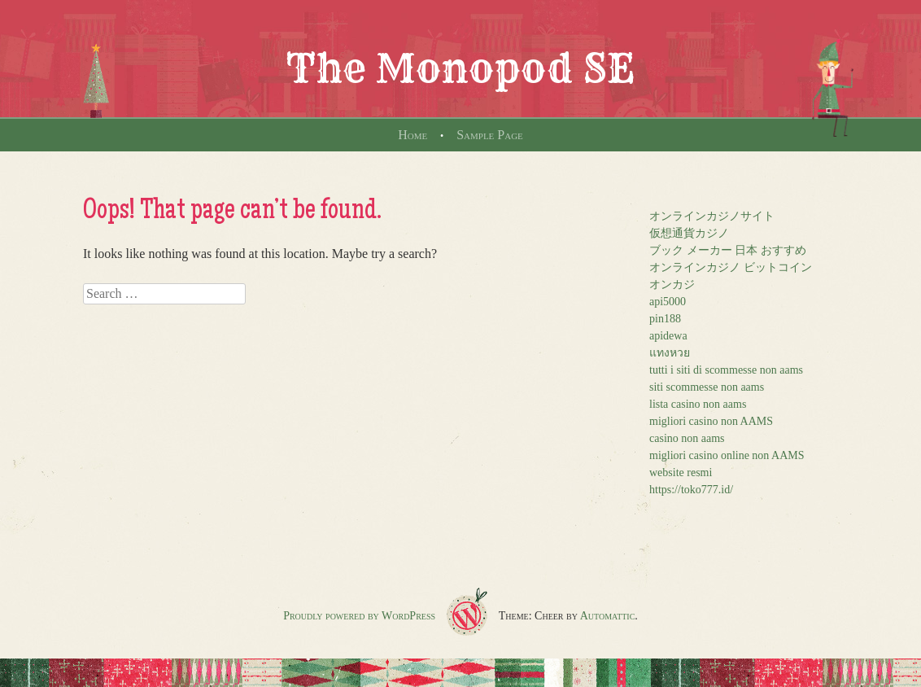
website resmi (680, 472)
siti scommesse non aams (706, 387)
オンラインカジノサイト (712, 216)
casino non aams (687, 438)
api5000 (667, 301)
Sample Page (489, 135)
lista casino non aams (697, 404)
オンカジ (672, 284)
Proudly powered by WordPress (359, 616)
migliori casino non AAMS (711, 421)
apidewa (668, 336)
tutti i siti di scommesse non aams (726, 370)
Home (412, 135)
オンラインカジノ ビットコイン (730, 267)
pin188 (665, 319)
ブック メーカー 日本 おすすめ (727, 250)
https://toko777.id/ (691, 490)
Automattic (607, 616)
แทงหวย (669, 353)
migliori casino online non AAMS (727, 455)
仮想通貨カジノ (689, 233)
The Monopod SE (460, 68)
